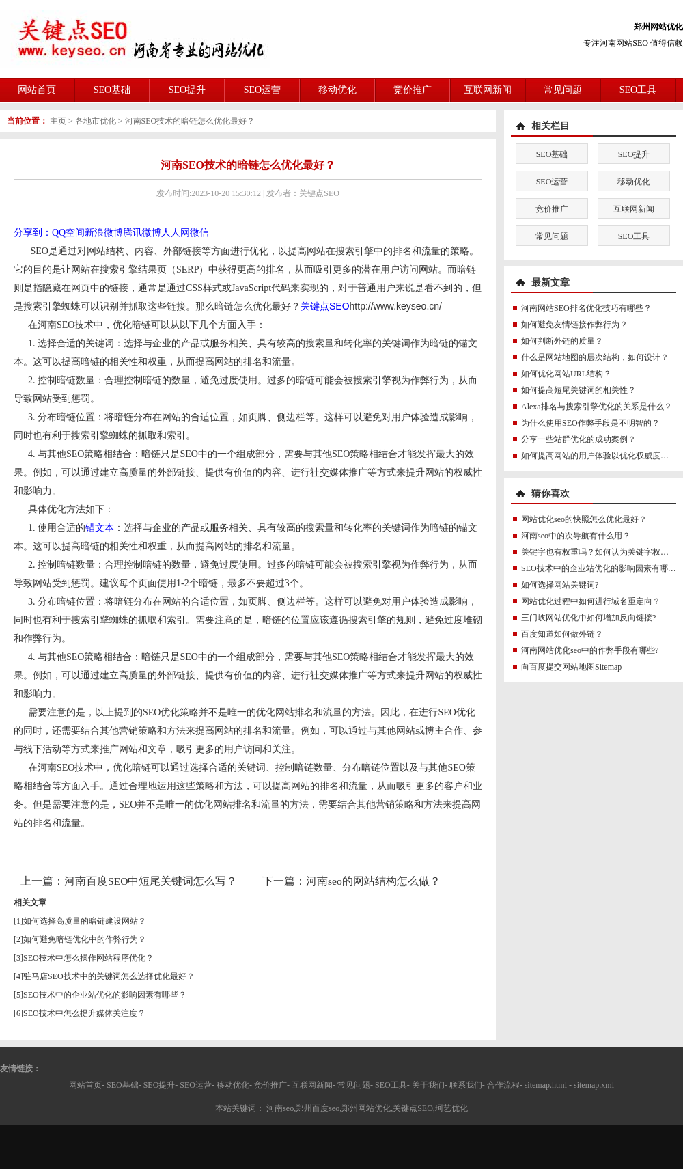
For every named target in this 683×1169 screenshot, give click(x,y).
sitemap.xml (594, 1085)
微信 (199, 233)
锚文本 (99, 528)
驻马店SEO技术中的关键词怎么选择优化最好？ (109, 976)
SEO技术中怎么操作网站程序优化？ (88, 958)
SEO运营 (262, 90)
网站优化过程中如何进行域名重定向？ (590, 601)
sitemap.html (546, 1085)
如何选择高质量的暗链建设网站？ (84, 921)
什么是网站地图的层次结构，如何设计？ (595, 357)
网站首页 (37, 90)
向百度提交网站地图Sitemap (571, 667)
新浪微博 (104, 233)
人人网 (175, 233)
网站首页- (86, 1085)
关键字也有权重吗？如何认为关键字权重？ (599, 552)
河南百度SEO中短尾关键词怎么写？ (150, 881)
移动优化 (337, 90)
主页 (58, 121)
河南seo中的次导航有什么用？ (575, 535)
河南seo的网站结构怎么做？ (373, 881)
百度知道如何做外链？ (562, 634)
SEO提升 (187, 90)
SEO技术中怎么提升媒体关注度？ (84, 1013)
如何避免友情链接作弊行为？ (574, 324)
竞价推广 (412, 90)
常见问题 (563, 90)
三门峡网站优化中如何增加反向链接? (588, 617)
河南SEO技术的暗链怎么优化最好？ (190, 121)
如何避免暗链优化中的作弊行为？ (84, 939)
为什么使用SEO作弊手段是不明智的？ (590, 423)
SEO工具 (637, 90)
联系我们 (465, 1085)
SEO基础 (112, 90)
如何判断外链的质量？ (562, 341)
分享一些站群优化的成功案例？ (578, 439)
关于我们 (428, 1085)
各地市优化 (95, 121)
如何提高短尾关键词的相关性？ (578, 390)
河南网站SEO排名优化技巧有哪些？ (586, 308)
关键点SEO (325, 306)
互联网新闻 (488, 90)
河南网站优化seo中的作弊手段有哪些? (589, 650)
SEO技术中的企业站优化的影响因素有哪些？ (104, 995)
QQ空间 (68, 233)
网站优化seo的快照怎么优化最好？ (584, 519)
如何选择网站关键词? (559, 585)
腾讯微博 (142, 233)
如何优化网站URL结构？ (566, 374)
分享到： (33, 233)
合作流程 (503, 1085)
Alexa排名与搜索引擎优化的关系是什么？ (596, 406)
